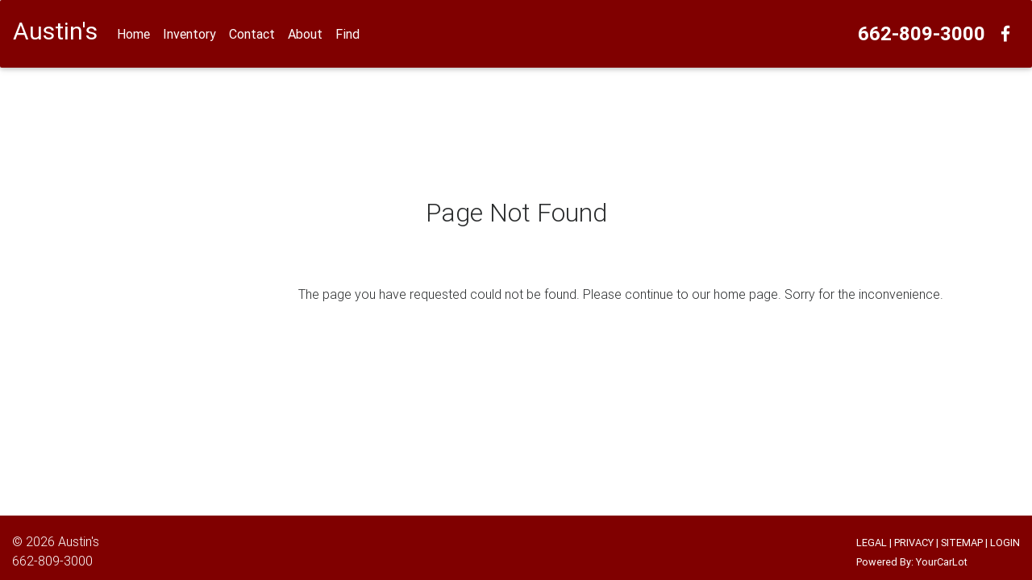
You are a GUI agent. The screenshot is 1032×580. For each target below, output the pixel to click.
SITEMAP (962, 542)
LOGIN (1005, 542)
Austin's (78, 541)
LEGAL (871, 542)
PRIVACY (914, 542)
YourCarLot (942, 562)
